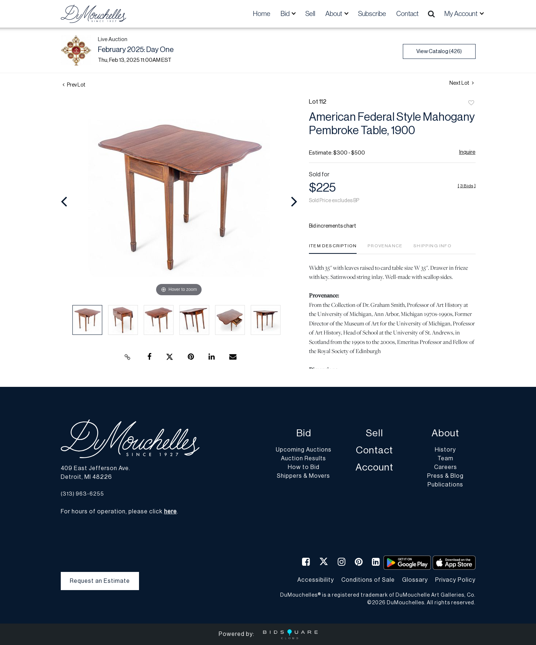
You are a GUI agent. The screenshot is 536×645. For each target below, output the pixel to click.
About (445, 433)
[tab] (333, 248)
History (445, 450)
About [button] (334, 13)
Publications (445, 485)
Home (261, 13)
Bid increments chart (332, 226)
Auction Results (303, 458)
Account (374, 467)
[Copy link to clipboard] (127, 357)
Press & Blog (445, 476)
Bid (303, 433)
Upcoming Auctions (303, 450)
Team (445, 458)
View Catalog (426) (439, 51)
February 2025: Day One (136, 49)
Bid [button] (286, 13)
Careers (445, 467)
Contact (407, 13)
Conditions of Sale (368, 580)
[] (467, 186)
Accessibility (315, 580)
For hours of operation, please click (119, 511)
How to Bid (303, 467)
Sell (310, 13)
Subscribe (372, 13)
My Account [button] (461, 13)
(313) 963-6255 (82, 494)
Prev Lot (74, 85)
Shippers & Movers (303, 476)
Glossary (415, 580)
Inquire (467, 152)
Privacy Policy (455, 580)
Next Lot (461, 83)
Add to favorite (471, 103)
